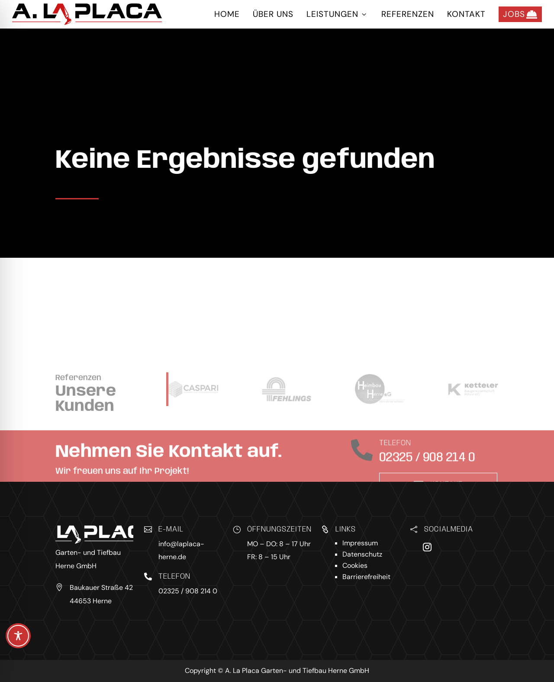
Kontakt (466, 14)
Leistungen (337, 14)
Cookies (354, 565)
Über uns (273, 14)
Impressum (360, 543)
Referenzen (407, 14)
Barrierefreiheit (366, 576)
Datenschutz (362, 554)
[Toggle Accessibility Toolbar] (18, 635)
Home (227, 14)
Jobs (520, 14)
